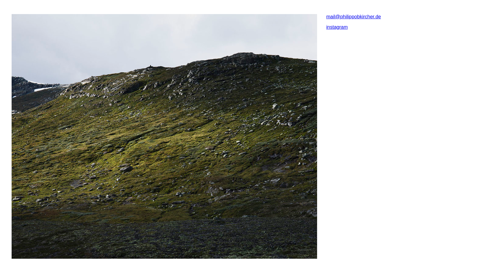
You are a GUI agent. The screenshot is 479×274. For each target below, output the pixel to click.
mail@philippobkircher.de (353, 16)
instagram (337, 27)
